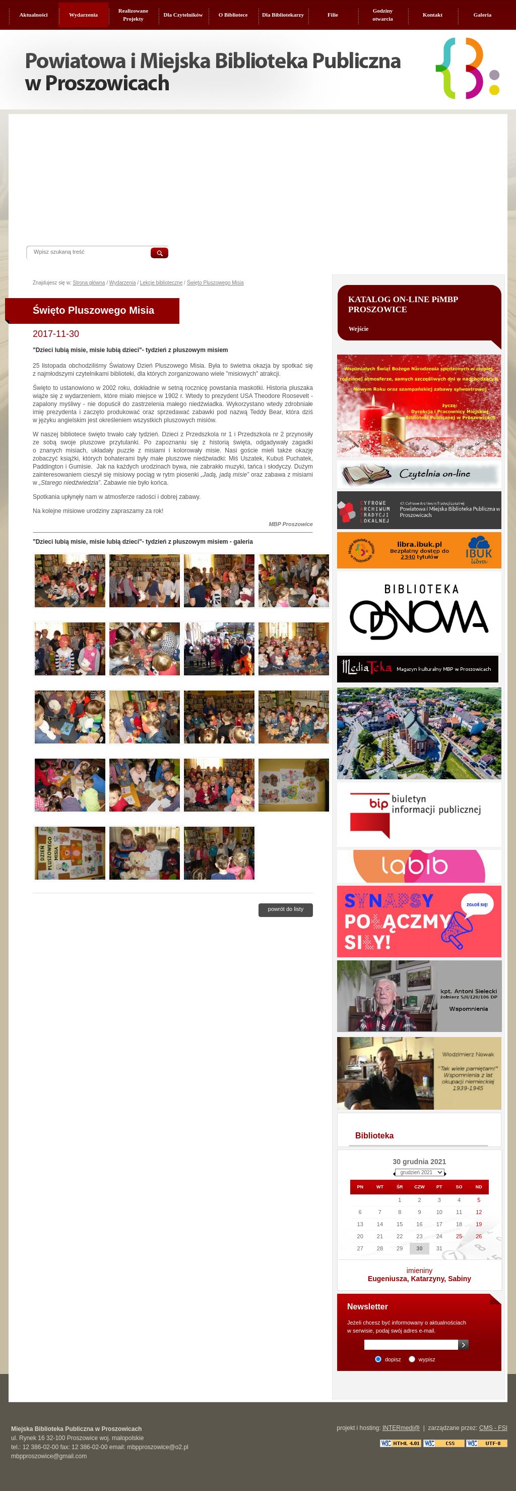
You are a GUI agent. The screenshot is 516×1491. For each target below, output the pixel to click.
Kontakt (432, 15)
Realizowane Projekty (133, 15)
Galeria (482, 15)
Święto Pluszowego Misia (215, 282)
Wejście (358, 328)
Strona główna (89, 282)
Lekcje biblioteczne (161, 282)
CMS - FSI (493, 1427)
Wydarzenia (83, 15)
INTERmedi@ (401, 1427)
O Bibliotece (233, 15)
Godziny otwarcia (382, 15)
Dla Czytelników (183, 15)
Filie (333, 15)
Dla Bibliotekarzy (283, 15)
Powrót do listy (285, 909)
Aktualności (33, 15)
